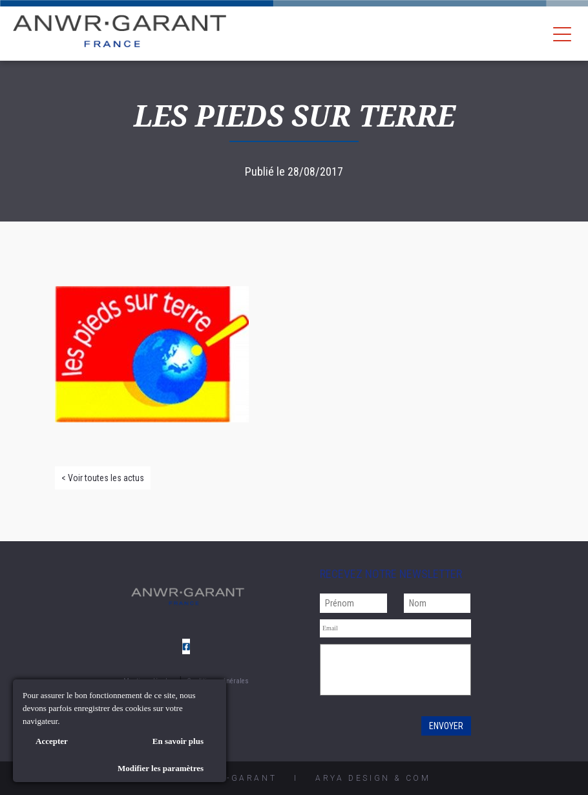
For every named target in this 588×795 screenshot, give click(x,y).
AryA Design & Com (372, 778)
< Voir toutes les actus (102, 478)
